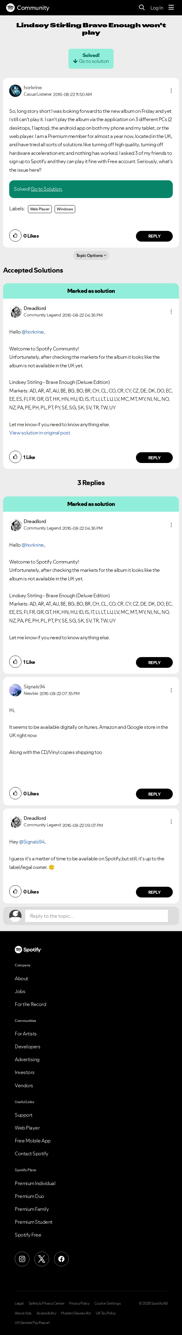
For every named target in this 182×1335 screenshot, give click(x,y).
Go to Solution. (47, 189)
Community (27, 7)
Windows (65, 209)
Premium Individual (35, 1183)
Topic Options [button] (89, 255)
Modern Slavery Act (76, 1313)
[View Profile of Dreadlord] (35, 308)
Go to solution (94, 61)
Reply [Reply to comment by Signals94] (154, 794)
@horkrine (32, 331)
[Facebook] (61, 1259)
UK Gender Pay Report (32, 1322)
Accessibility (46, 1313)
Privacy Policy (79, 1303)
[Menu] (171, 7)
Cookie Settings (107, 1303)
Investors (25, 1072)
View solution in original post (39, 432)
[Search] (142, 7)
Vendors (24, 1085)
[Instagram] (22, 1259)
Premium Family (32, 1209)
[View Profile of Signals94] (34, 686)
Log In (156, 7)
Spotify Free (28, 1234)
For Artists (26, 1033)
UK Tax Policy (106, 1313)
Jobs (20, 991)
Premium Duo (29, 1196)
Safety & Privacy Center (46, 1303)
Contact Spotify (31, 1153)
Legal (19, 1303)
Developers (27, 1046)
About (21, 978)
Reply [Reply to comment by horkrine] (154, 236)
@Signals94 (32, 841)
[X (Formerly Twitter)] (41, 1259)
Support (24, 1114)
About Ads (23, 1313)
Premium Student (33, 1221)
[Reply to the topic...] (96, 916)
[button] (171, 90)
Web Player (40, 209)
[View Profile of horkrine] (33, 87)
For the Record (30, 1004)
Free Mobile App (33, 1140)
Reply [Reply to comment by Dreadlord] (154, 458)
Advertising (27, 1059)
